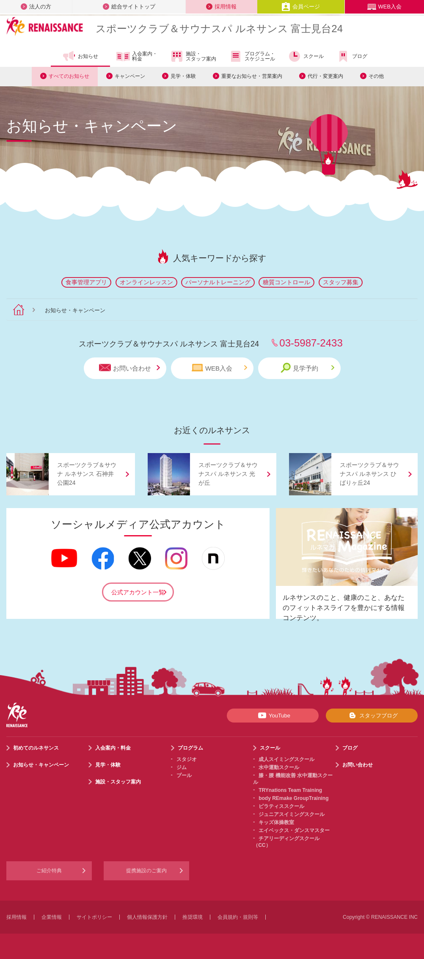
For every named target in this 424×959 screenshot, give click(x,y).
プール (184, 775)
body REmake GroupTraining (293, 798)
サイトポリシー (94, 917)
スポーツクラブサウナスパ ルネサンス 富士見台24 (219, 28)
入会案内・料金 (136, 57)
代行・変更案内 (325, 76)
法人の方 (36, 6)
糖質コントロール (286, 282)
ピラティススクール (281, 806)
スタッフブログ (372, 715)
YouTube (272, 715)
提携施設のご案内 (146, 871)
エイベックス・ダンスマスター (294, 830)
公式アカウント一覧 (138, 592)
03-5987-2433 (310, 343)
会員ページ (300, 6)
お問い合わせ (129, 368)
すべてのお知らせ (69, 76)
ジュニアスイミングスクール (292, 814)
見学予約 (307, 368)
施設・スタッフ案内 (193, 56)
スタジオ (186, 759)
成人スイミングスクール (286, 759)
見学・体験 (183, 76)
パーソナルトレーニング (218, 282)
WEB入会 (384, 6)
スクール (306, 56)
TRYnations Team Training (290, 790)
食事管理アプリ (86, 282)
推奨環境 (192, 917)
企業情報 (51, 917)
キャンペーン (130, 76)
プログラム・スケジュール (252, 56)
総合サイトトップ (129, 6)
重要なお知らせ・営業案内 (251, 76)
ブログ (351, 56)
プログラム (190, 748)
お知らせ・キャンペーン (41, 765)
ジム (181, 767)
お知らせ (80, 56)
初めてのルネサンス (36, 748)
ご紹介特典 (49, 871)
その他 (376, 76)
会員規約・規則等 (238, 917)
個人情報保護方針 (147, 917)
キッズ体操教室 (276, 822)
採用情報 (221, 6)
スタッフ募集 (340, 282)
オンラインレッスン (146, 282)
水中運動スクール (279, 767)
